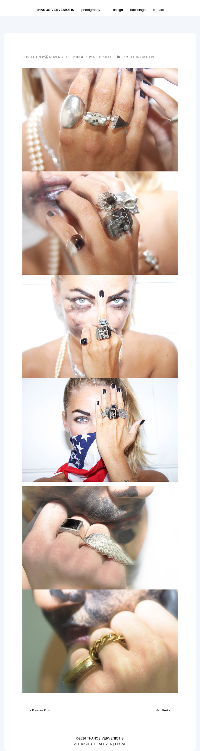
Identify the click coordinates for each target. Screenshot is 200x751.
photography (93, 10)
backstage (138, 10)
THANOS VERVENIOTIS (55, 10)
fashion (147, 57)
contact (158, 10)
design (118, 10)
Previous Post (41, 710)
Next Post (162, 710)
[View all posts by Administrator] (96, 57)
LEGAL (120, 744)
